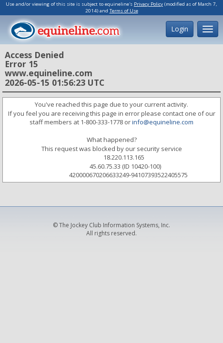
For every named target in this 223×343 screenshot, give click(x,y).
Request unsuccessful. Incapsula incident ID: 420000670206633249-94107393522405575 (111, 171)
